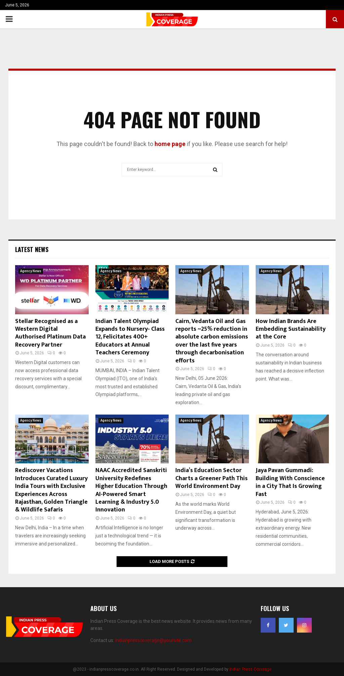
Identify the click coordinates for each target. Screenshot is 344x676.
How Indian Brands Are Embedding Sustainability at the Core (291, 329)
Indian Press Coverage (250, 669)
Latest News (31, 249)
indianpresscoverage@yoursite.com (153, 640)
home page (170, 143)
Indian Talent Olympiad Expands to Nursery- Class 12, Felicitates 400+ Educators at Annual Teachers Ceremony (130, 337)
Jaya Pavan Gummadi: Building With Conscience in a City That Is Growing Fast (290, 482)
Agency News (30, 271)
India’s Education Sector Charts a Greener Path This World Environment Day (211, 478)
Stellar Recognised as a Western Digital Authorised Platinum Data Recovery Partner (50, 333)
